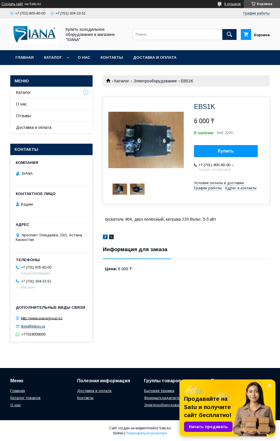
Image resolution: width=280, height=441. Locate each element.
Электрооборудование (155, 81)
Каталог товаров (25, 398)
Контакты (112, 57)
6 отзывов (232, 4)
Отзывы (23, 115)
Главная (24, 57)
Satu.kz (165, 428)
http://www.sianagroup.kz (42, 318)
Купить (226, 151)
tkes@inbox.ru (33, 326)
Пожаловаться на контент (146, 433)
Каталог (53, 57)
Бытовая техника (159, 391)
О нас (84, 57)
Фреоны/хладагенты (162, 398)
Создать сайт (12, 4)
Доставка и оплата (154, 57)
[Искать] (229, 34)
